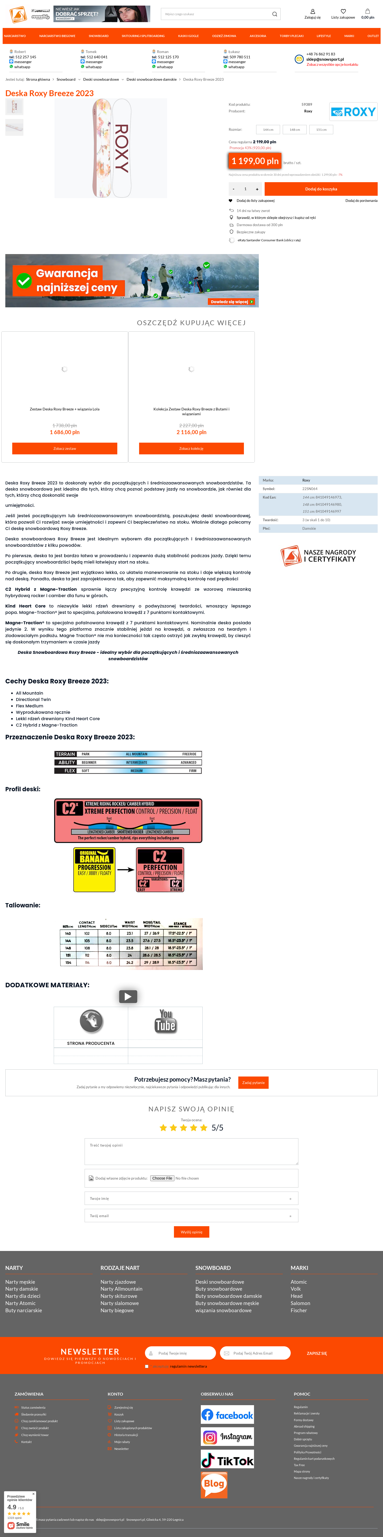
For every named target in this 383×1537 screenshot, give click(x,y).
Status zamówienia (33, 1407)
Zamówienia (29, 1393)
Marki (349, 36)
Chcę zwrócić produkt (35, 1428)
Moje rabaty (122, 1442)
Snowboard (99, 36)
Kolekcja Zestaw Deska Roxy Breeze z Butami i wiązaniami (191, 411)
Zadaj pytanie (253, 1082)
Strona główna (38, 79)
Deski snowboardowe (101, 79)
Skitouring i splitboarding (143, 36)
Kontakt (26, 1442)
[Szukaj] (275, 14)
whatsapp (22, 66)
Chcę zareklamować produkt (39, 1421)
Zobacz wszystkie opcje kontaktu (332, 64)
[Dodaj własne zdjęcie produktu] (186, 1178)
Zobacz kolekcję (191, 448)
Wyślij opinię (191, 1232)
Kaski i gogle (188, 36)
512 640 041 (97, 57)
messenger (23, 61)
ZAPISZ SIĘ (317, 1353)
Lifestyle (324, 36)
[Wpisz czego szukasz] (221, 14)
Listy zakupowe (343, 17)
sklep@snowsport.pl (325, 59)
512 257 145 (25, 57)
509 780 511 (240, 57)
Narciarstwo (15, 36)
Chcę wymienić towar (35, 1435)
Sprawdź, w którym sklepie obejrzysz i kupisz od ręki (276, 217)
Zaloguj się (313, 17)
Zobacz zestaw (64, 448)
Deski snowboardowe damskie (152, 79)
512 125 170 (168, 57)
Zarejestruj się (123, 1407)
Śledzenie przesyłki (33, 1414)
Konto (115, 1393)
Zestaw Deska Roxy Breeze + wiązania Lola (64, 409)
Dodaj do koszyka (321, 188)
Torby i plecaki (291, 36)
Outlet (373, 36)
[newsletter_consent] (146, 1366)
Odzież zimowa (224, 36)
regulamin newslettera (188, 1366)
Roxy (308, 111)
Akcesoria (258, 36)
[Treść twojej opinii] (191, 1151)
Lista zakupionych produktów (133, 1428)
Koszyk (119, 1414)
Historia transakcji (126, 1435)
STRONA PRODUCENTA (91, 1043)
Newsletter (121, 1448)
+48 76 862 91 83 (320, 54)
